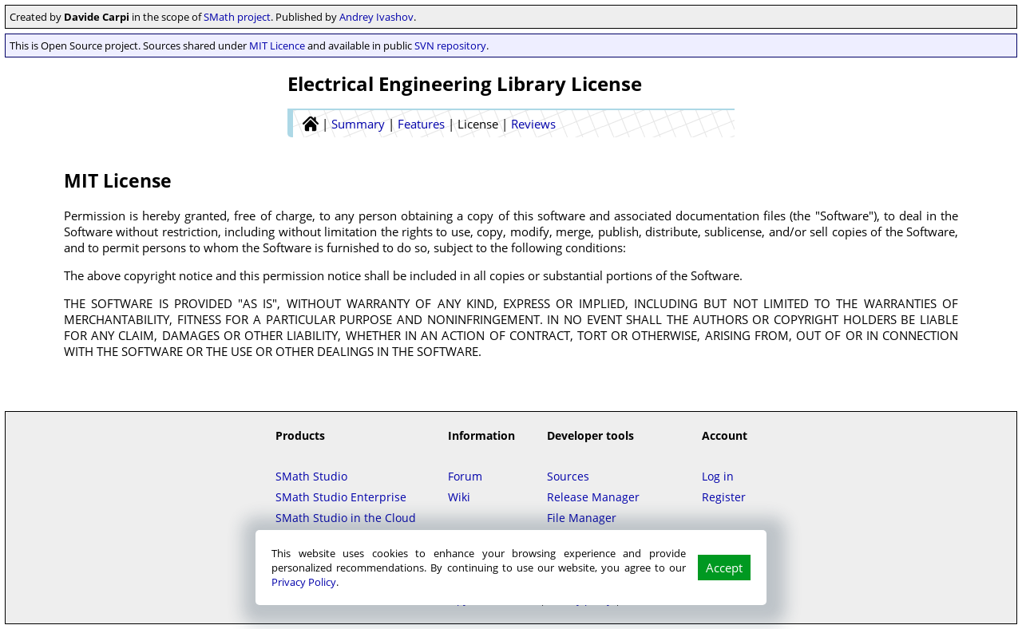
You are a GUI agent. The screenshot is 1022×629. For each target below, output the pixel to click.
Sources (568, 476)
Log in (718, 476)
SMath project (237, 17)
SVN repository (450, 45)
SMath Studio (311, 476)
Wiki (459, 496)
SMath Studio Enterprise (340, 496)
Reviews (533, 124)
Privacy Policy (303, 582)
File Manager (581, 517)
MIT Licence (277, 45)
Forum (465, 476)
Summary (358, 124)
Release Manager (593, 496)
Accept (724, 568)
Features (421, 124)
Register (724, 496)
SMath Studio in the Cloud (345, 517)
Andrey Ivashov (376, 17)
